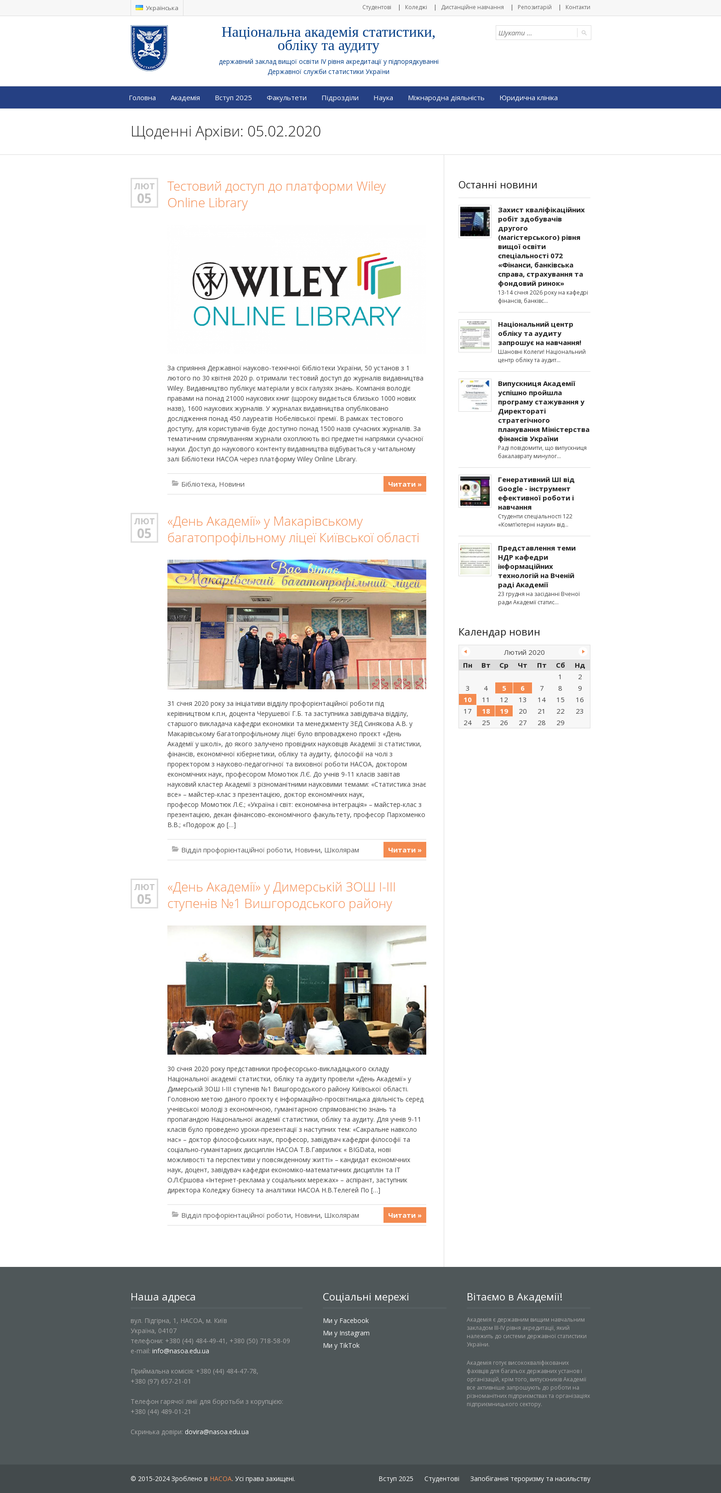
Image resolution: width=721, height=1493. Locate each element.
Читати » (405, 483)
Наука (383, 97)
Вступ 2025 (233, 97)
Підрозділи (340, 97)
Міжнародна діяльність (446, 97)
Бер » (583, 651)
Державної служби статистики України (328, 71)
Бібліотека (198, 483)
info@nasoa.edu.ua (180, 1350)
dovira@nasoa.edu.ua (217, 1431)
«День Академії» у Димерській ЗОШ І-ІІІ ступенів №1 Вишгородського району (281, 895)
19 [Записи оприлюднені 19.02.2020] (504, 710)
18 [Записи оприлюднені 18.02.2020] (486, 710)
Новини (232, 483)
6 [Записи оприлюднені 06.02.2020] (523, 688)
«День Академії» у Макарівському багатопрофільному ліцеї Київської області (293, 529)
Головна (142, 97)
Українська (157, 8)
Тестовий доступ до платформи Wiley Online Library (276, 194)
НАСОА (221, 1478)
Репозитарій (535, 7)
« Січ (465, 651)
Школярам (341, 849)
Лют (144, 186)
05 (144, 198)
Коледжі (416, 7)
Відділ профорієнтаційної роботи (236, 849)
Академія (185, 97)
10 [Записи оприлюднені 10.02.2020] (468, 699)
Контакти (578, 7)
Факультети (287, 97)
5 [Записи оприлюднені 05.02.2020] (504, 688)
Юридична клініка (528, 97)
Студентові (376, 7)
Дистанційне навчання (472, 7)
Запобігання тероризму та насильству (530, 1478)
